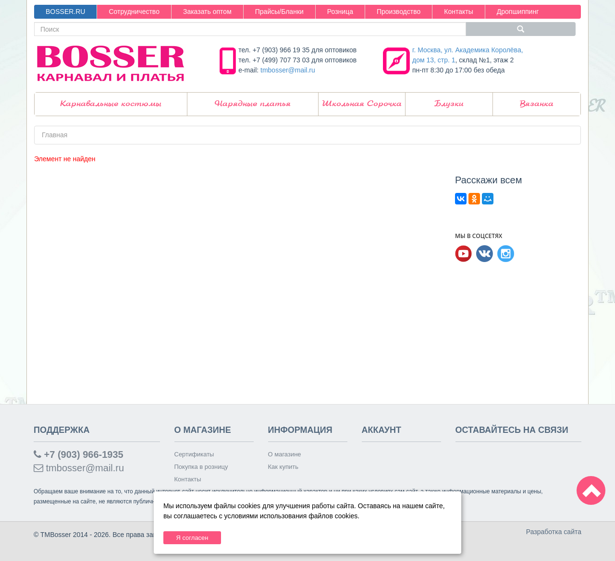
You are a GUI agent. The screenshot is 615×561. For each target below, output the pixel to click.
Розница (340, 11)
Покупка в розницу (201, 466)
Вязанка (537, 104)
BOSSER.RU (65, 11)
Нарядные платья (253, 104)
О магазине (284, 454)
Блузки (449, 104)
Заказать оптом (207, 11)
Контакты (458, 11)
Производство (398, 11)
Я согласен (192, 537)
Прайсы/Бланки (279, 11)
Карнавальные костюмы (110, 104)
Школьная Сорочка (362, 104)
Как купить (283, 466)
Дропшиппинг (518, 11)
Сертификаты (194, 454)
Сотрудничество (134, 11)
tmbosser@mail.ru (287, 70)
